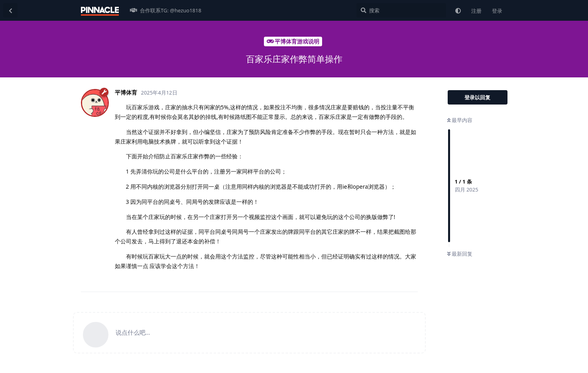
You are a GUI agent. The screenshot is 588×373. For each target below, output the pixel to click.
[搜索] (401, 10)
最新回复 (459, 253)
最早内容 (459, 120)
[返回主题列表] (10, 10)
